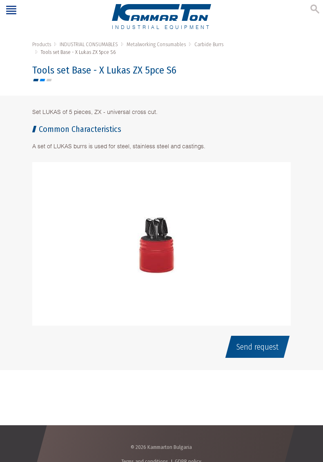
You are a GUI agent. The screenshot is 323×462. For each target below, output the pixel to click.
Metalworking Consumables (156, 44)
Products (41, 44)
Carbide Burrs (208, 44)
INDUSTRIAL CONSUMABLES (89, 44)
